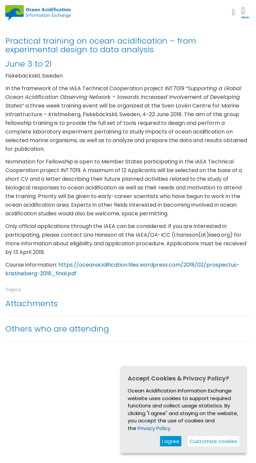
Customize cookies (213, 441)
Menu (245, 12)
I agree (170, 441)
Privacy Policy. (154, 428)
